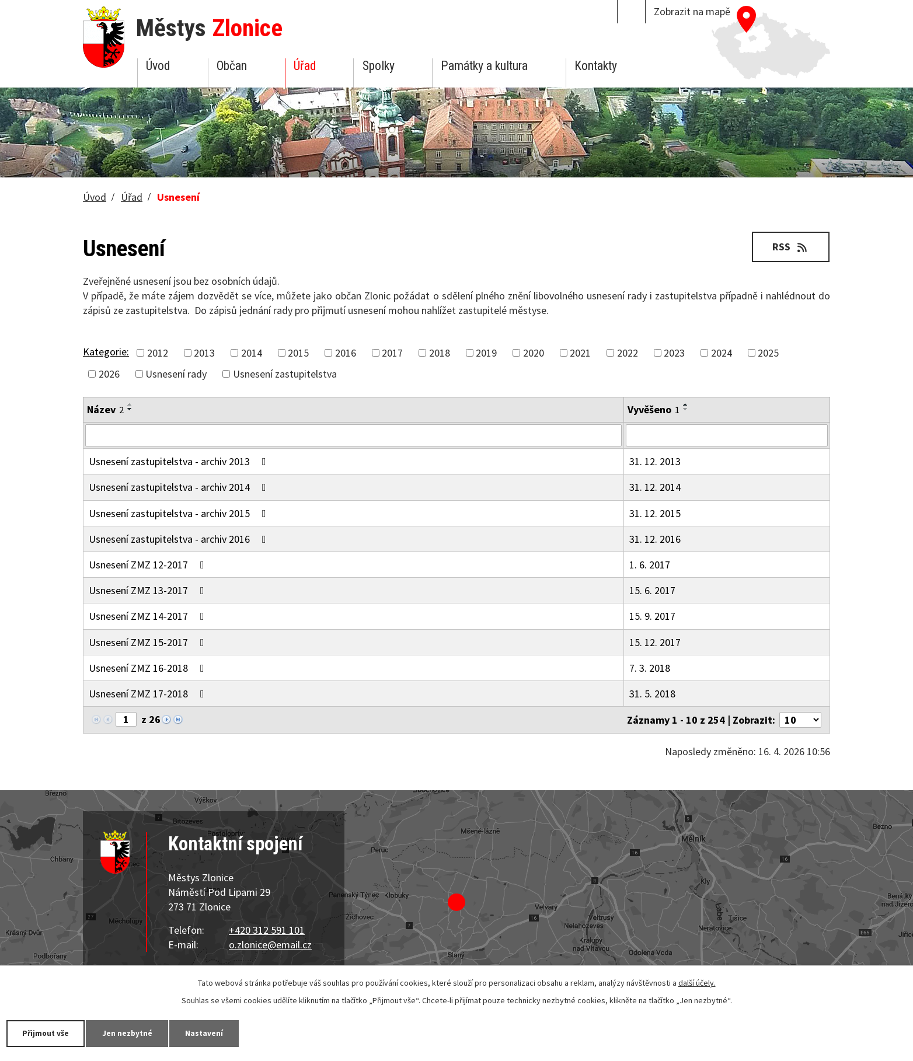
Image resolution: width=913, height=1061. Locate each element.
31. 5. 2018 (652, 693)
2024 (721, 353)
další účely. (697, 982)
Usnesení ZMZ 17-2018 (149, 693)
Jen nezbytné (134, 1033)
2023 (674, 353)
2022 (627, 353)
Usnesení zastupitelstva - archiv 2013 (180, 461)
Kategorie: (106, 351)
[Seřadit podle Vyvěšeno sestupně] (685, 409)
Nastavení (215, 1033)
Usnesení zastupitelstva (285, 374)
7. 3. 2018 (649, 668)
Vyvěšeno (653, 409)
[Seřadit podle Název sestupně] (130, 409)
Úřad (305, 65)
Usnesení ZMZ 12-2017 (149, 564)
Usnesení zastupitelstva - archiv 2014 (180, 487)
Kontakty (595, 65)
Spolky (379, 65)
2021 (580, 353)
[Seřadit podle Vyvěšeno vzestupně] (685, 404)
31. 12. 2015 (655, 513)
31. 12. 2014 (655, 487)
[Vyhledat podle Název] (353, 435)
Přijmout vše (48, 1033)
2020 (533, 353)
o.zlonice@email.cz (270, 944)
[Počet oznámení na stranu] (800, 720)
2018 (439, 353)
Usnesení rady (176, 374)
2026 (109, 374)
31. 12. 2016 (655, 539)
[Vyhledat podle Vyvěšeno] (727, 435)
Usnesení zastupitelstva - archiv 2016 (180, 539)
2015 (298, 353)
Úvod (158, 65)
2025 (768, 353)
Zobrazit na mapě (692, 11)
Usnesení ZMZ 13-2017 (149, 590)
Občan (232, 65)
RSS (789, 246)
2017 (392, 353)
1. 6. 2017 (649, 564)
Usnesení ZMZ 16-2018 (149, 668)
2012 (157, 353)
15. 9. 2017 (652, 616)
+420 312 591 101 (267, 930)
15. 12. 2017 (655, 642)
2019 (486, 353)
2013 (204, 353)
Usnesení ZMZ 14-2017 (149, 616)
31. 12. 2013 (655, 461)
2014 (251, 353)
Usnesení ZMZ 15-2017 (149, 642)
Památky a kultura (484, 65)
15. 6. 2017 (652, 590)
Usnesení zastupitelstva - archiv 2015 (180, 513)
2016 (345, 353)
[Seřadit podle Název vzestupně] (130, 404)
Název (105, 409)
